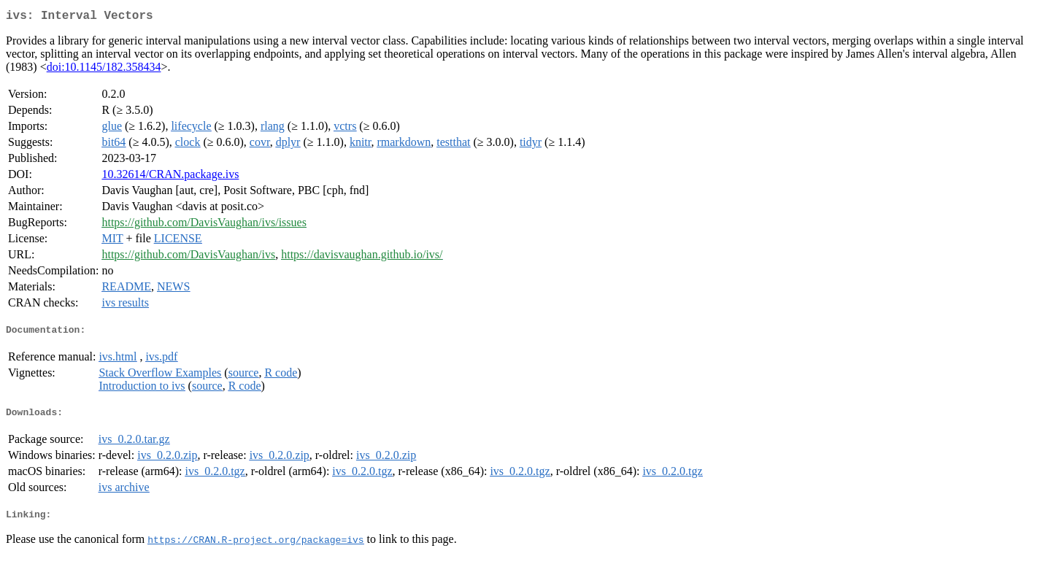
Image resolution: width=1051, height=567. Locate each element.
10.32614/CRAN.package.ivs (170, 177)
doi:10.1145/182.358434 (104, 69)
